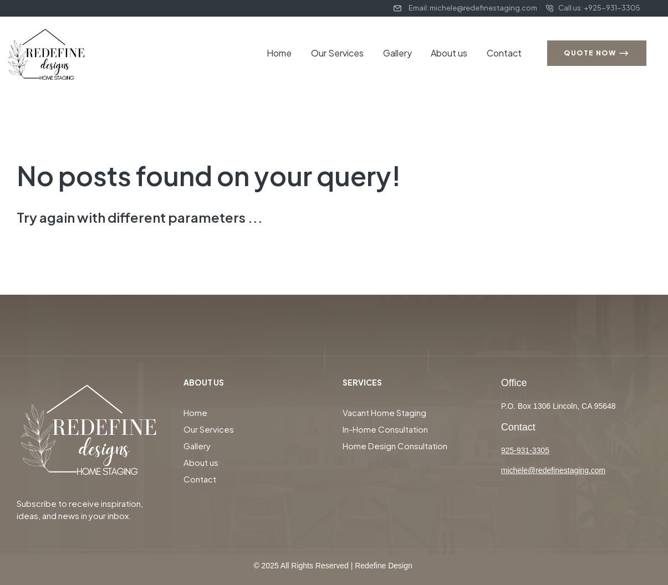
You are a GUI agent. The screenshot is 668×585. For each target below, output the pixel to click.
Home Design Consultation (395, 445)
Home (290, 53)
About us (453, 53)
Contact (505, 53)
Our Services (346, 53)
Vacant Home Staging (384, 412)
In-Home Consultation (385, 429)
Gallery (403, 53)
